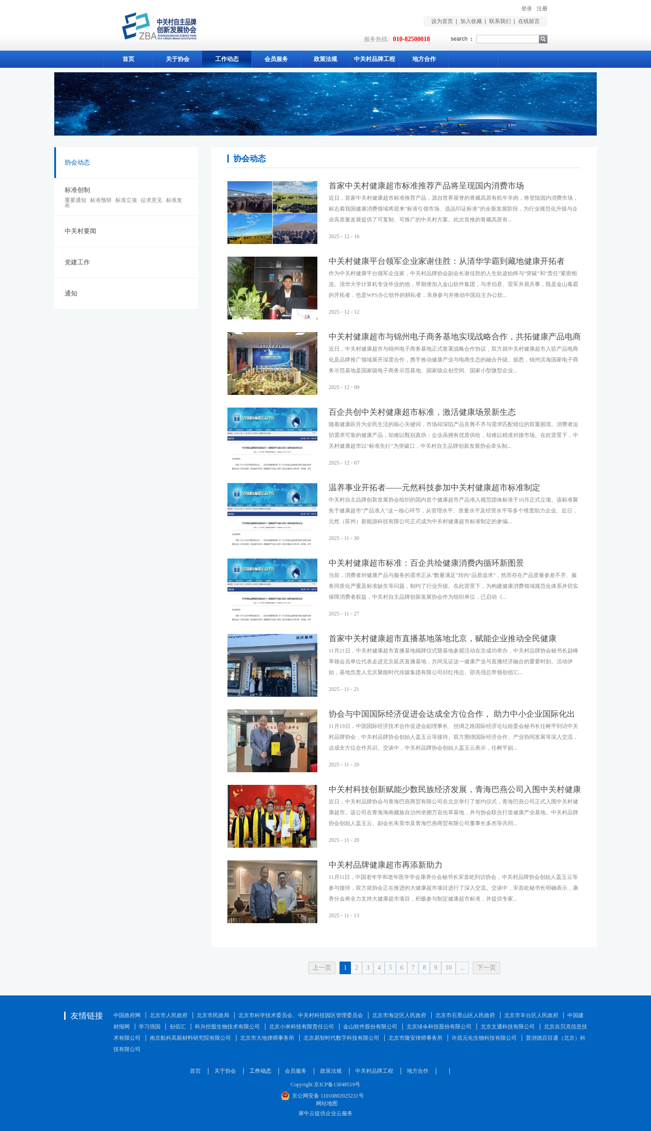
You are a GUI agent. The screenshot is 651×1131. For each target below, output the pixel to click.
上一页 (321, 967)
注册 (542, 8)
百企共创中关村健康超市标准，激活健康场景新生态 (422, 412)
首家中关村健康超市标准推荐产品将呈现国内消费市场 (426, 185)
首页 (128, 59)
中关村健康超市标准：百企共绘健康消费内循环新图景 (426, 563)
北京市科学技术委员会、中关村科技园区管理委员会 (300, 1015)
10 (448, 967)
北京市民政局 (213, 1015)
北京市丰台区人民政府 (531, 1015)
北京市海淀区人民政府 (399, 1015)
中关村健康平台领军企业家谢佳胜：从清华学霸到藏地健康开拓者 (447, 261)
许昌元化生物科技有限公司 (484, 1038)
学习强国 (149, 1026)
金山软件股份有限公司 (370, 1026)
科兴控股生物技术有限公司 (227, 1026)
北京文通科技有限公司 (508, 1026)
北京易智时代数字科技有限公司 (341, 1038)
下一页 (486, 967)
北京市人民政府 (169, 1015)
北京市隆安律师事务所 (415, 1038)
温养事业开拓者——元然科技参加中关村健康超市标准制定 (434, 487)
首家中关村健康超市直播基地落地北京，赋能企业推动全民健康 (443, 638)
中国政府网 (127, 1015)
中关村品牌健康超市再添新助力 (386, 864)
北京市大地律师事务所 (267, 1038)
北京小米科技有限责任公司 (301, 1026)
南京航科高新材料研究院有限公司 (190, 1038)
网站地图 (325, 1103)
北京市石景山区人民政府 (465, 1015)
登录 (526, 8)
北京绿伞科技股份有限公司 (439, 1026)
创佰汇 (178, 1026)
